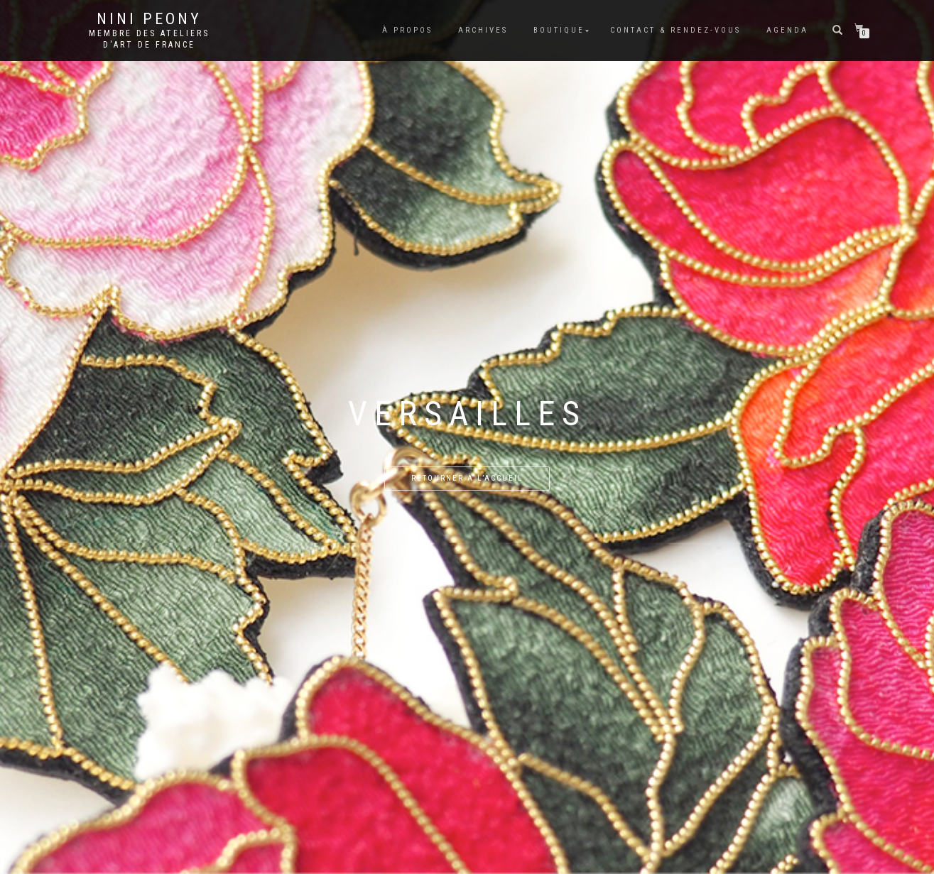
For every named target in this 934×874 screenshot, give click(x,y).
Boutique (559, 30)
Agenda (787, 30)
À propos (407, 30)
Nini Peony (149, 19)
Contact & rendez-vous (675, 30)
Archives (483, 30)
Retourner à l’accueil (467, 478)
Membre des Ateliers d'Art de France (149, 39)
